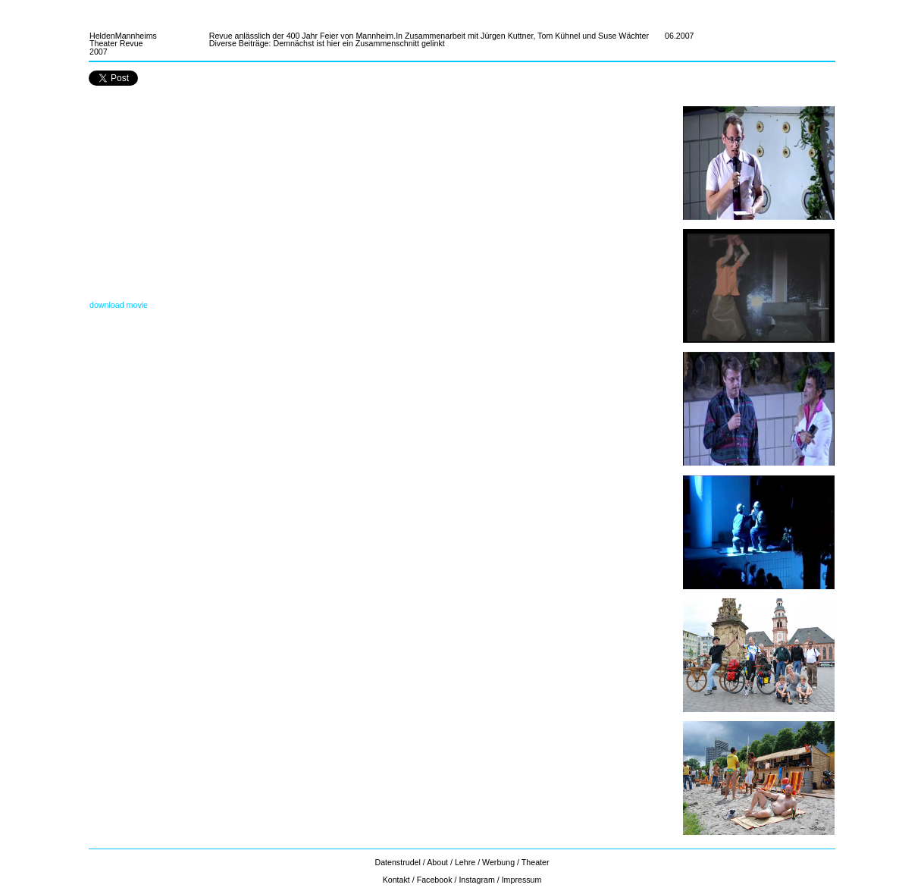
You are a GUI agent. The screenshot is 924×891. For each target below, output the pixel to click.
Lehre (465, 862)
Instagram (476, 879)
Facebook (435, 879)
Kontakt (396, 879)
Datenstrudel (398, 862)
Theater (536, 862)
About (437, 862)
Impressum (522, 879)
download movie (118, 304)
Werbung (498, 862)
